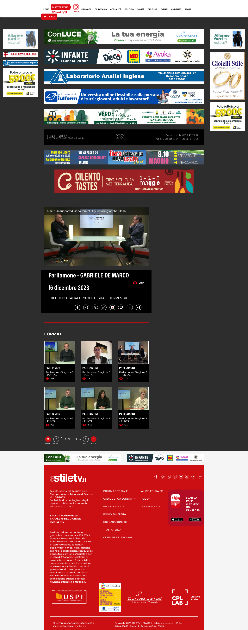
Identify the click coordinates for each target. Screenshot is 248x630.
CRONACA (86, 9)
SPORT (188, 9)
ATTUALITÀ (115, 9)
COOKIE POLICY (150, 506)
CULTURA (152, 9)
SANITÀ (140, 9)
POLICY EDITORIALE (115, 491)
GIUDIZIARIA (101, 9)
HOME (46, 9)
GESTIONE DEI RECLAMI (117, 537)
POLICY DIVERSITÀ (114, 514)
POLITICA (129, 9)
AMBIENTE (176, 9)
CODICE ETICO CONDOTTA (119, 498)
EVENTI (164, 9)
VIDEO (49, 16)
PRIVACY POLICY (113, 506)
